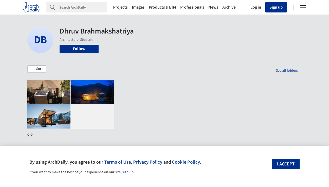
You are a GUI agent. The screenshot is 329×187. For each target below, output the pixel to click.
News (213, 7)
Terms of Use (117, 162)
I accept (286, 164)
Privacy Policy (147, 162)
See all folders (287, 70)
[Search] (83, 7)
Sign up (276, 7)
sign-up (128, 172)
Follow (79, 49)
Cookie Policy (186, 162)
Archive (229, 7)
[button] (36, 69)
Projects (120, 7)
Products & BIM (162, 7)
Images (138, 7)
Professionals (192, 7)
